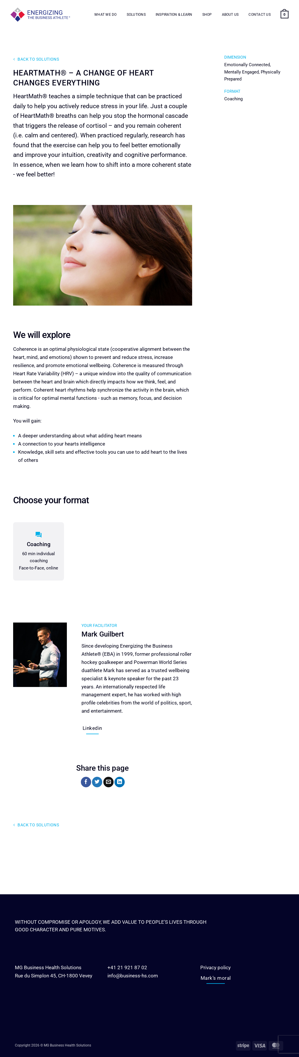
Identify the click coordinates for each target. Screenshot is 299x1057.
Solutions (136, 15)
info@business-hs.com (132, 976)
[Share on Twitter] (97, 782)
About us (230, 15)
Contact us (259, 15)
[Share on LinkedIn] (119, 782)
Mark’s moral (216, 978)
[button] (284, 14)
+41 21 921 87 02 (127, 967)
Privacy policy (215, 967)
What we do (105, 15)
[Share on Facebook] (86, 782)
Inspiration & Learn (174, 15)
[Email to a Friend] (108, 782)
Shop (207, 15)
